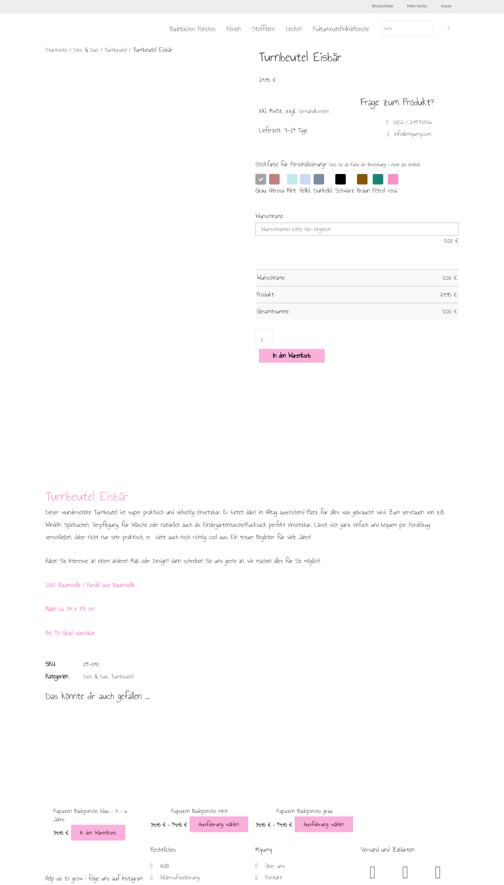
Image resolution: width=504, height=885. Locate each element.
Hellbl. (305, 184)
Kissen (233, 28)
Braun (363, 184)
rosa (393, 184)
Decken (294, 28)
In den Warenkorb (292, 356)
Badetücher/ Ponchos (192, 28)
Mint (292, 184)
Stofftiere (263, 28)
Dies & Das (87, 50)
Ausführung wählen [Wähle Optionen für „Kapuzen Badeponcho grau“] (317, 715)
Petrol (379, 184)
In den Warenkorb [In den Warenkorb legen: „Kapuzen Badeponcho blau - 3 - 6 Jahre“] (76, 723)
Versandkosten (314, 111)
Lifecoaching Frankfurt (391, 875)
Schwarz (344, 184)
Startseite (57, 50)
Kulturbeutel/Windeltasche (341, 28)
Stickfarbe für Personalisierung (290, 164)
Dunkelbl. (323, 184)
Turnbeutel (118, 50)
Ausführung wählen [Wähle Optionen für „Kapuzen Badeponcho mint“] (212, 715)
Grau (260, 184)
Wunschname (269, 216)
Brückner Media (311, 875)
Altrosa (276, 184)
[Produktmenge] (264, 340)
